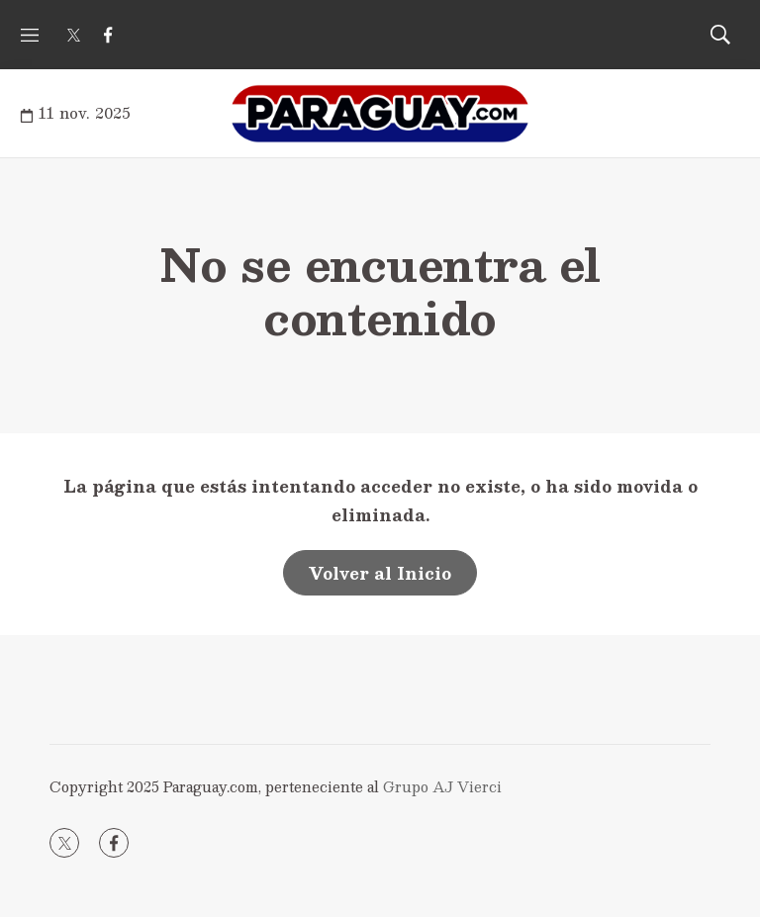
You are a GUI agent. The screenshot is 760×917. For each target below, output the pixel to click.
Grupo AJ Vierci (442, 786)
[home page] (380, 113)
